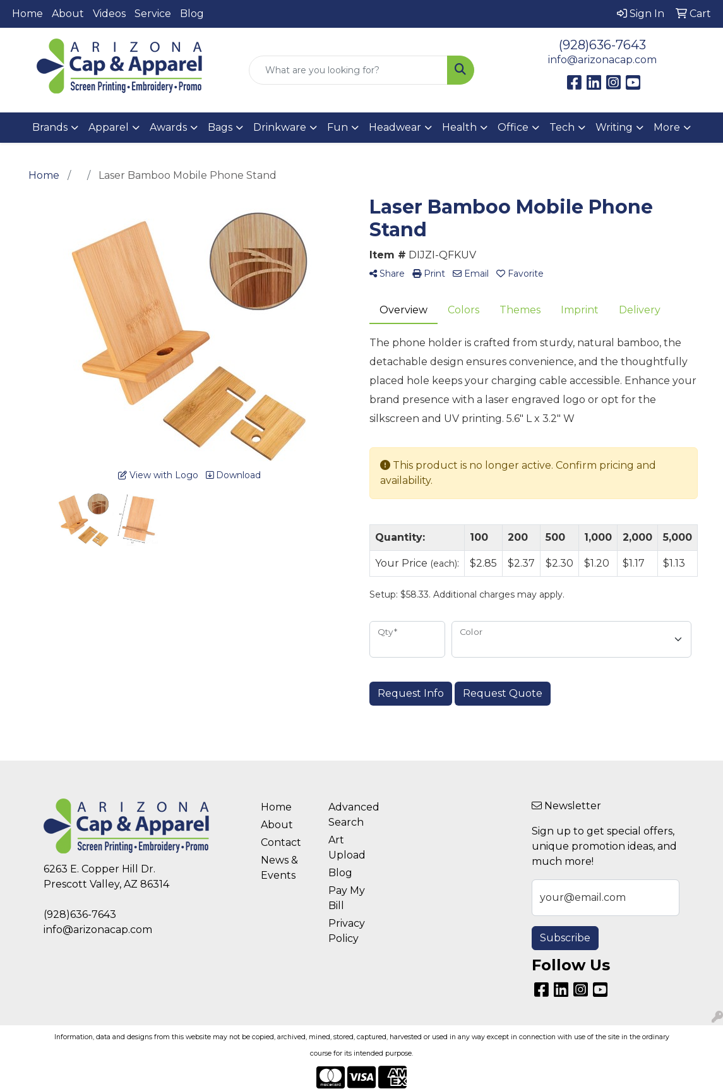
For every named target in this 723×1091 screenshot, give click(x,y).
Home (27, 14)
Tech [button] (562, 127)
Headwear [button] (395, 127)
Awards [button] (168, 127)
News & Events (279, 867)
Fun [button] (337, 127)
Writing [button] (614, 127)
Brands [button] (50, 127)
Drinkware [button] (279, 127)
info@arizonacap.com (602, 60)
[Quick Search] (348, 70)
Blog (192, 14)
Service (152, 14)
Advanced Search (353, 814)
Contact (281, 842)
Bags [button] (220, 127)
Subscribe (565, 938)
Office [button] (513, 127)
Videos (109, 14)
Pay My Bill (346, 898)
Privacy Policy (346, 930)
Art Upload (347, 847)
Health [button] (459, 127)
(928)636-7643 (602, 44)
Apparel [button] (108, 127)
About (68, 14)
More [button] (667, 127)
